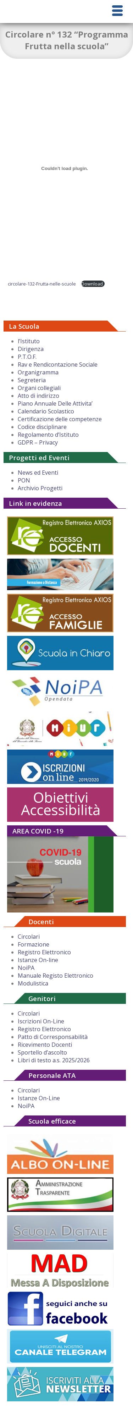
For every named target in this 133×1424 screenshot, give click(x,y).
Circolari (29, 936)
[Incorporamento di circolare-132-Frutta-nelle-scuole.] (64, 168)
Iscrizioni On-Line (41, 1021)
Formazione (33, 944)
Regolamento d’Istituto (48, 435)
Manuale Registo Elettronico (55, 975)
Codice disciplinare (42, 427)
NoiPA (26, 968)
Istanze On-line (38, 960)
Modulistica (33, 983)
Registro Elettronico (44, 952)
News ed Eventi (38, 472)
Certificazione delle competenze (60, 419)
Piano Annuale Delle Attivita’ (55, 403)
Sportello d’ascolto (42, 1052)
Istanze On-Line (39, 1098)
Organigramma (38, 372)
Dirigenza (31, 349)
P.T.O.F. (27, 357)
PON (24, 480)
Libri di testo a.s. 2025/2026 (54, 1060)
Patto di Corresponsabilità (53, 1037)
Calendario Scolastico (46, 411)
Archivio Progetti (40, 488)
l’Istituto (29, 341)
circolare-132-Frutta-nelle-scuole (42, 284)
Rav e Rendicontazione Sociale (58, 364)
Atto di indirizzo (38, 396)
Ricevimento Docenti (45, 1045)
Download (92, 284)
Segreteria (32, 380)
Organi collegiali (39, 388)
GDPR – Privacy (38, 442)
